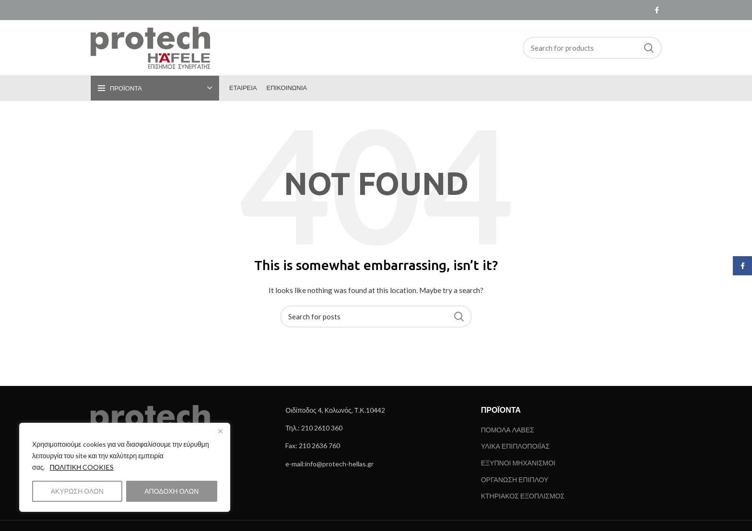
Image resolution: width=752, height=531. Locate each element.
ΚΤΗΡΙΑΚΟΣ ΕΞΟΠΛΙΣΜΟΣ (523, 496)
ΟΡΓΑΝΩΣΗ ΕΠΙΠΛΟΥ (515, 479)
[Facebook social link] (657, 10)
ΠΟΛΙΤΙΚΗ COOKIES (81, 467)
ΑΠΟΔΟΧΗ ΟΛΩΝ (171, 491)
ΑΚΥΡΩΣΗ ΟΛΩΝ (77, 491)
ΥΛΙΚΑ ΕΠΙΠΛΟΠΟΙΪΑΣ (515, 446)
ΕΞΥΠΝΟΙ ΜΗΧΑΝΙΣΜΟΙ (518, 463)
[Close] (220, 431)
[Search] (592, 48)
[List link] (375, 410)
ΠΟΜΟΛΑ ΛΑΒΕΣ (507, 430)
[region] (124, 467)
